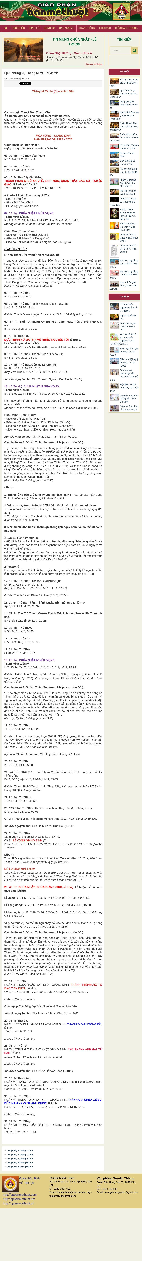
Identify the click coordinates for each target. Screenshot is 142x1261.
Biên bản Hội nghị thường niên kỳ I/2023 (129, 362)
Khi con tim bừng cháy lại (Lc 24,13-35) (124, 172)
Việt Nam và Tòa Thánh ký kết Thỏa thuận (124, 387)
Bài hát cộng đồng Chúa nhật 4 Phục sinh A (124, 263)
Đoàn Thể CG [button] (87, 28)
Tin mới (124, 71)
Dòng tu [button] (49, 28)
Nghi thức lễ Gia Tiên (128, 317)
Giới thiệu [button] (18, 28)
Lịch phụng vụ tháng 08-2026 (20, 1220)
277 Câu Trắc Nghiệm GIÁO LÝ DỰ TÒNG (128, 307)
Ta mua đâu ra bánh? (127, 154)
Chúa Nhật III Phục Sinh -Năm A (69, 53)
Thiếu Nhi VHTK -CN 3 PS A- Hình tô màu (128, 248)
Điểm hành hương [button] (126, 28)
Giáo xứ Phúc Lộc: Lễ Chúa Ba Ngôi (129, 408)
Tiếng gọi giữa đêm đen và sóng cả (123, 104)
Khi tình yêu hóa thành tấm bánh (128, 192)
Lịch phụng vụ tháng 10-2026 (20, 1212)
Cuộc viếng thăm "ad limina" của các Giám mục (124, 137)
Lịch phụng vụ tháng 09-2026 (20, 1216)
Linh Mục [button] (105, 28)
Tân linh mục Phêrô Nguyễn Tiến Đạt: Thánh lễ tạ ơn (124, 375)
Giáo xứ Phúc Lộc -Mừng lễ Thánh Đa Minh (129, 398)
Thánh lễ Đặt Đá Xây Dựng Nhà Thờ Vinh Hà (128, 183)
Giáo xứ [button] (34, 28)
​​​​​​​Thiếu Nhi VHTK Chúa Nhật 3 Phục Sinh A (129, 237)
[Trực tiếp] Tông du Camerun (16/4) (129, 147)
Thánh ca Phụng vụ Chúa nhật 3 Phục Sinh (123, 201)
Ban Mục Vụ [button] (66, 28)
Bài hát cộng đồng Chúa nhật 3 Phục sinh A (124, 274)
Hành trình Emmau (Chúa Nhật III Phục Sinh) (124, 115)
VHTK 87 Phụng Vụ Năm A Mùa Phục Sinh (128, 226)
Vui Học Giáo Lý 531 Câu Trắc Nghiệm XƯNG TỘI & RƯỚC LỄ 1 (123, 339)
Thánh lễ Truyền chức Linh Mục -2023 (128, 326)
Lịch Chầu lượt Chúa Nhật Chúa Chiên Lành (123, 93)
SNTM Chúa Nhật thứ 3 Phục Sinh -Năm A (123, 82)
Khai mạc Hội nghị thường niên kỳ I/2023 (124, 351)
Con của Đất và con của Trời (127, 162)
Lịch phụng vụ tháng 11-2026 (20, 1208)
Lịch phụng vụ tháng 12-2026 (20, 1204)
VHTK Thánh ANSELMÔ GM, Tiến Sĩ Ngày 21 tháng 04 (128, 214)
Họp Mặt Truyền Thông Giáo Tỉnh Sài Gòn (123, 285)
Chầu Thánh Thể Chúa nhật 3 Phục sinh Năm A (124, 126)
